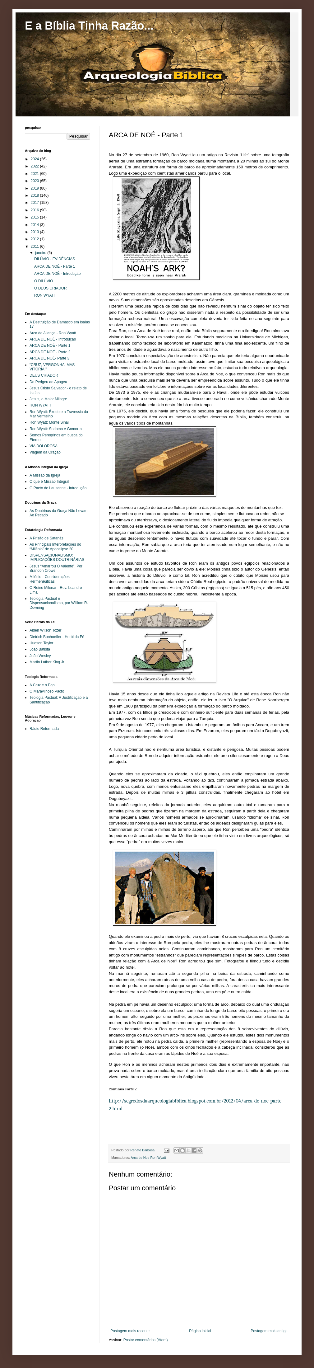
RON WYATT (45, 295)
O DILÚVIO (43, 281)
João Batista (40, 649)
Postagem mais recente (130, 1331)
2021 (35, 174)
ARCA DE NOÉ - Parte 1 (54, 266)
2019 (35, 188)
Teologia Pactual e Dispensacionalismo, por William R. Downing (59, 603)
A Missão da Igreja (45, 475)
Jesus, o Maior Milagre (48, 399)
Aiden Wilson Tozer (46, 630)
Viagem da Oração (45, 452)
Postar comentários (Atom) (145, 1340)
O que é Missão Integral (49, 481)
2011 (35, 246)
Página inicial (200, 1331)
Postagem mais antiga (269, 1331)
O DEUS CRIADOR (50, 288)
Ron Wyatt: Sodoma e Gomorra (56, 429)
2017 (35, 202)
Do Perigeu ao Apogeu (48, 382)
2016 (35, 210)
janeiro (41, 253)
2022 (35, 166)
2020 (35, 181)
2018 (35, 195)
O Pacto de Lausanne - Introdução (58, 488)
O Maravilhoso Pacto (47, 691)
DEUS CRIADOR (44, 375)
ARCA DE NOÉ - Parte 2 (50, 352)
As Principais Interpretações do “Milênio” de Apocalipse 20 (55, 546)
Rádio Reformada (44, 728)
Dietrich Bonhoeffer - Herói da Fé (57, 637)
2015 (35, 217)
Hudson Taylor (41, 643)
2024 (35, 159)
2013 (35, 232)
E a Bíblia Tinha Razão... (89, 25)
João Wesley (40, 656)
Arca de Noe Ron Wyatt (148, 1157)
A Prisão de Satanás (46, 538)
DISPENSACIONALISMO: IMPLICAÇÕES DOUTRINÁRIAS (57, 557)
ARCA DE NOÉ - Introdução (57, 273)
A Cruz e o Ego (42, 685)
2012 (35, 239)
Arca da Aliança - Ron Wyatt (53, 333)
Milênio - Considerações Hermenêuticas (50, 579)
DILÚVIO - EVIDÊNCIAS (54, 259)
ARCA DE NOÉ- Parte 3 (49, 358)
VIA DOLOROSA (44, 446)
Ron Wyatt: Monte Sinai (49, 422)
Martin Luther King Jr (47, 662)
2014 (35, 225)
